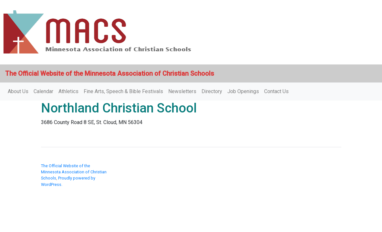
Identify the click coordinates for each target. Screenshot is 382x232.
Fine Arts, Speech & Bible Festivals (123, 91)
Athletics (68, 91)
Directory (211, 91)
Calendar (43, 91)
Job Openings (243, 91)
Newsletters (182, 91)
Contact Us (276, 91)
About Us (18, 91)
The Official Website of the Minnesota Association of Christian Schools (74, 171)
